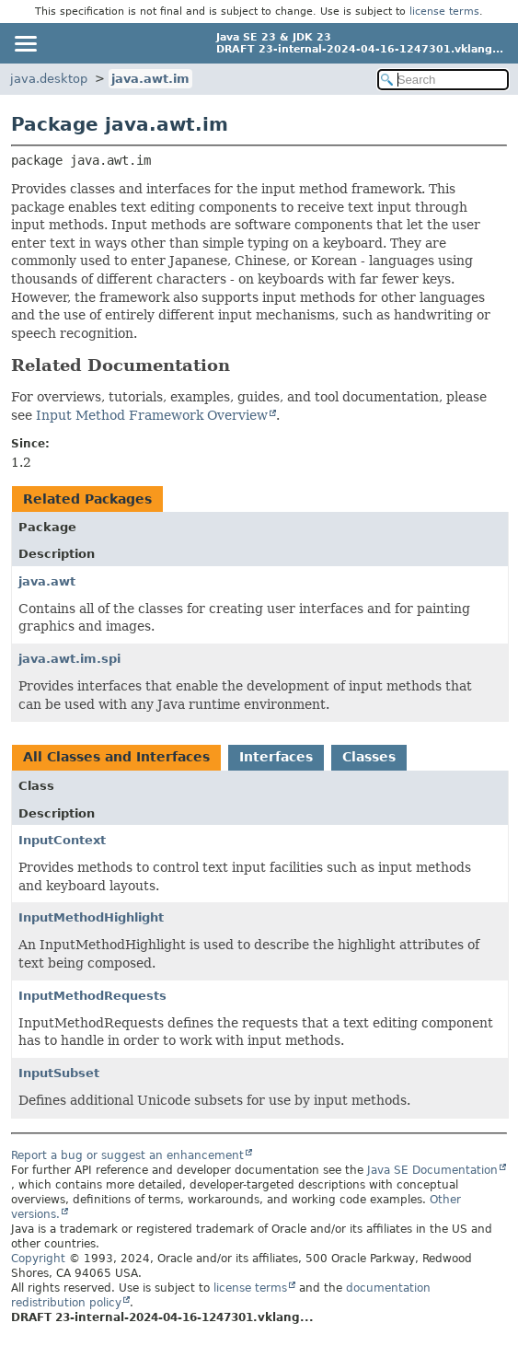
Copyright (38, 1258)
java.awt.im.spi (69, 659)
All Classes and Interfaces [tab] (116, 756)
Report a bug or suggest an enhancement (127, 1155)
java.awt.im (150, 79)
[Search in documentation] (443, 79)
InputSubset (58, 1073)
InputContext (62, 840)
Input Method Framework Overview (152, 415)
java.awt (46, 581)
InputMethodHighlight (91, 917)
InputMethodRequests (92, 996)
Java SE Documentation (432, 1170)
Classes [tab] (369, 756)
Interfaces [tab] (276, 756)
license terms (444, 11)
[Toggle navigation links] (24, 43)
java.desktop (48, 79)
